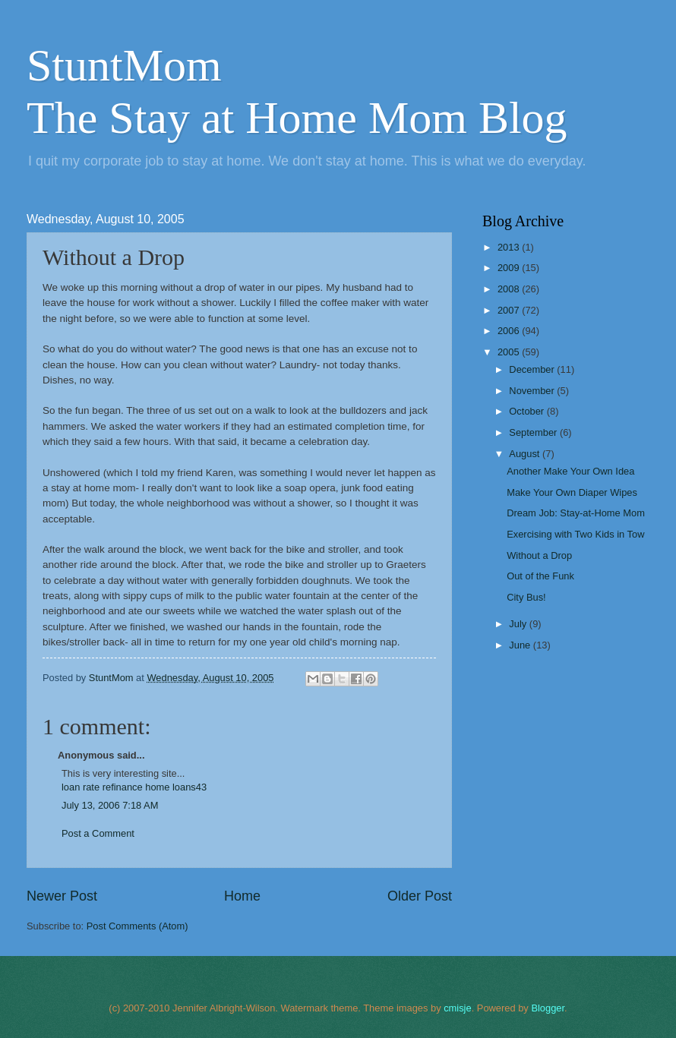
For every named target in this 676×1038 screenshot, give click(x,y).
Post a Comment (98, 833)
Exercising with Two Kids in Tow (575, 534)
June (521, 645)
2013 (510, 247)
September (534, 432)
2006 (510, 330)
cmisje (457, 1008)
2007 (510, 310)
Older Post (419, 896)
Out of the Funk (540, 576)
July (519, 623)
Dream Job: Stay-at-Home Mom (576, 513)
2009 (510, 267)
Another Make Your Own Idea (570, 471)
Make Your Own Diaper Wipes (572, 492)
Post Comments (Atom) (137, 926)
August (525, 453)
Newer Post (62, 896)
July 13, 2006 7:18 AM (110, 805)
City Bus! (526, 597)
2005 (510, 352)
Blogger (547, 1008)
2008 (510, 289)
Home (242, 896)
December (533, 369)
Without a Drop (539, 555)
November (533, 390)
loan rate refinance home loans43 (134, 787)
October (527, 411)
